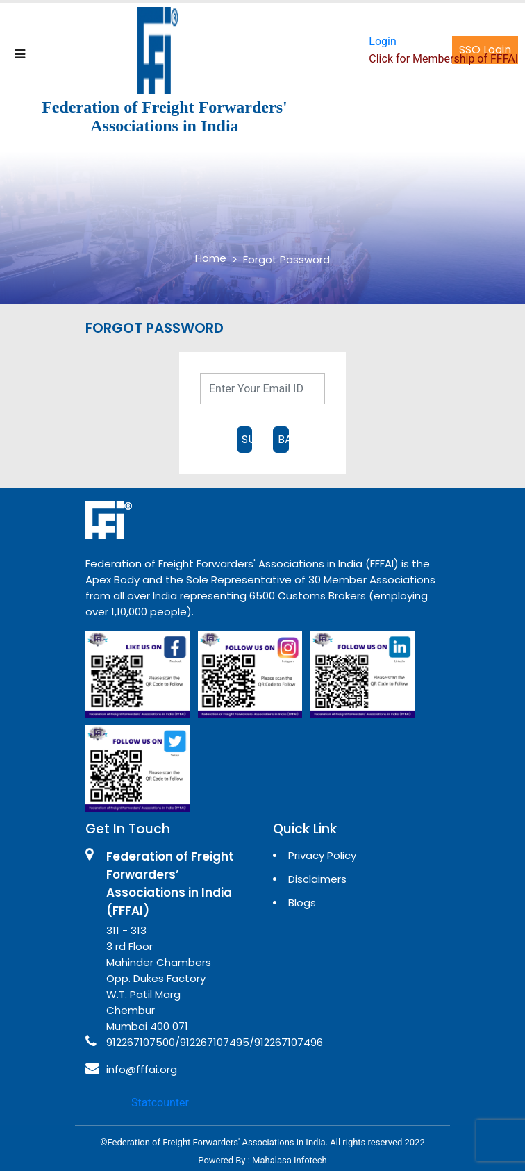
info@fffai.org (141, 1069)
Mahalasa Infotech (289, 1160)
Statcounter (160, 1102)
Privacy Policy (322, 855)
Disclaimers (317, 879)
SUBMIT (247, 439)
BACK (283, 439)
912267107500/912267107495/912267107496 (214, 1042)
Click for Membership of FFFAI (443, 58)
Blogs (302, 902)
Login (382, 41)
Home (210, 258)
